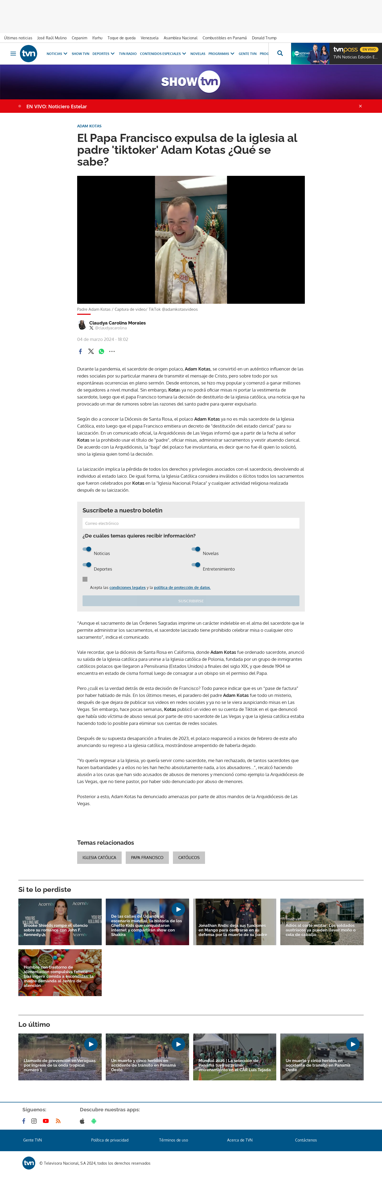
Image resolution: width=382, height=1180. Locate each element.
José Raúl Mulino (52, 38)
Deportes (104, 54)
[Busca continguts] (279, 53)
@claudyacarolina (108, 328)
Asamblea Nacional (180, 38)
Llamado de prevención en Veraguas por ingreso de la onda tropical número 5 (60, 1065)
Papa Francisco (147, 857)
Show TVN (80, 54)
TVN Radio (128, 54)
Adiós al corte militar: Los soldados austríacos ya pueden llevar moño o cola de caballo (321, 930)
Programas (222, 54)
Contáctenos (306, 1140)
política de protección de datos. (182, 587)
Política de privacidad (109, 1140)
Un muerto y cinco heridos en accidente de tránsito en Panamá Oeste (143, 1065)
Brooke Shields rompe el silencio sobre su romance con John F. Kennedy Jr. (56, 930)
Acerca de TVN (240, 1140)
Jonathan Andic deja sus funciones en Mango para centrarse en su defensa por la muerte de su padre (233, 930)
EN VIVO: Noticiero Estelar (56, 106)
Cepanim (79, 38)
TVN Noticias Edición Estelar (356, 57)
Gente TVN (248, 54)
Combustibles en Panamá (225, 38)
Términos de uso (173, 1140)
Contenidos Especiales (163, 54)
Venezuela (150, 38)
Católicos (189, 857)
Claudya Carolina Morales (117, 323)
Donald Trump (264, 38)
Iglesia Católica (99, 857)
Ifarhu (97, 38)
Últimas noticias (18, 38)
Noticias (58, 54)
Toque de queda (122, 38)
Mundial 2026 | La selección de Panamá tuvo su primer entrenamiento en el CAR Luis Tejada (235, 1065)
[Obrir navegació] (13, 53)
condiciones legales (128, 587)
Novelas (197, 54)
